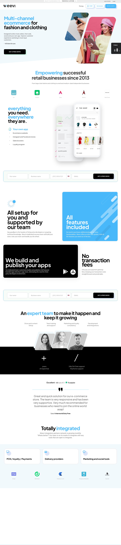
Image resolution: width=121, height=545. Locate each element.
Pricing (81, 6)
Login (114, 1)
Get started (100, 6)
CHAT (89, 6)
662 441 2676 (107, 1)
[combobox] (69, 176)
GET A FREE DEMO (15, 52)
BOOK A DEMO (111, 5)
